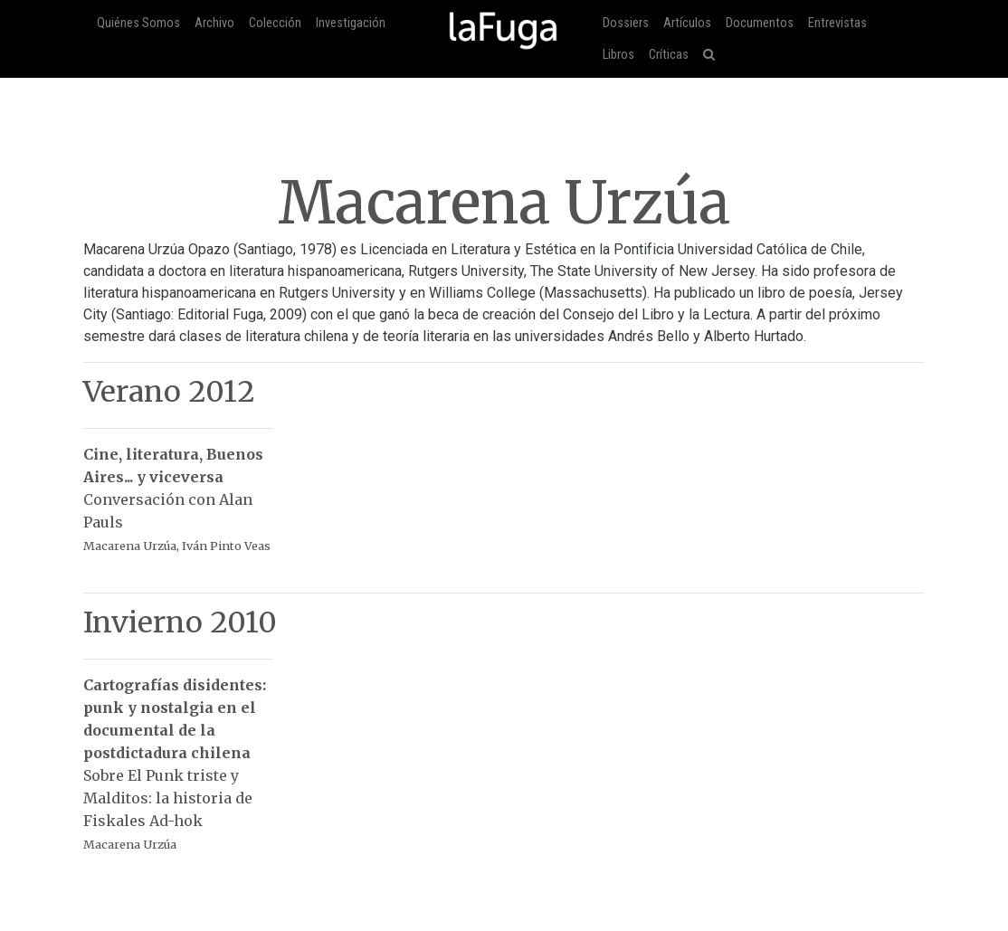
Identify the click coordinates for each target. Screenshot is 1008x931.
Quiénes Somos (138, 23)
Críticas (669, 54)
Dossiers (626, 23)
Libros (618, 54)
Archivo (214, 23)
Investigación (350, 23)
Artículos (687, 23)
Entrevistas (837, 23)
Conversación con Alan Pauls (178, 490)
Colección (275, 23)
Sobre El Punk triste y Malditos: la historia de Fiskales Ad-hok (178, 755)
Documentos (760, 23)
